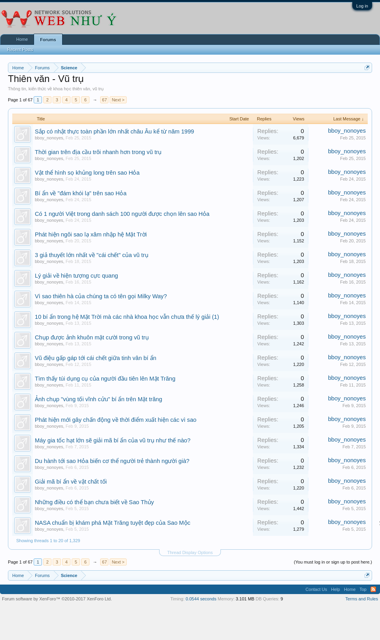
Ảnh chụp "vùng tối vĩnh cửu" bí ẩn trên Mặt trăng (98, 399)
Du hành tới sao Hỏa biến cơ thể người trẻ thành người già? (112, 461)
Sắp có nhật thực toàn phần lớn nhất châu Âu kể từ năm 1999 (114, 131)
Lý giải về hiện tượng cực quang (76, 275)
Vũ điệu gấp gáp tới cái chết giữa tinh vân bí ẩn (95, 358)
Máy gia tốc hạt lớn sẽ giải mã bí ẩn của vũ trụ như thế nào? (112, 440)
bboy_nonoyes (49, 137)
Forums (48, 39)
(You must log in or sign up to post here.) (333, 562)
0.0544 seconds (201, 598)
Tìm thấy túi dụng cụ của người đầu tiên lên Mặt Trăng (105, 378)
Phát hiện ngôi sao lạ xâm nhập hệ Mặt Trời (91, 234)
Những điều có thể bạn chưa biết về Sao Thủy (94, 502)
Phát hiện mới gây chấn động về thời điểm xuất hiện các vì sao (115, 420)
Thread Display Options (190, 552)
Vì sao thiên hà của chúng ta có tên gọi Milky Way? (101, 296)
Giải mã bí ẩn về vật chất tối (71, 481)
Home (22, 39)
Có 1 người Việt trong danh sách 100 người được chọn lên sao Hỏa (122, 214)
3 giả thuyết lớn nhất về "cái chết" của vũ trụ (91, 255)
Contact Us (316, 589)
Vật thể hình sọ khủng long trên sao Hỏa (87, 173)
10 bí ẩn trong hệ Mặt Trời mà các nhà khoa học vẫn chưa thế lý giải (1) (127, 317)
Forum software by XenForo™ (57, 598)
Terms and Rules (361, 598)
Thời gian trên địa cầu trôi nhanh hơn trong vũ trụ (98, 152)
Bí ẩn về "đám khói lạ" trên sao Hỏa (81, 193)
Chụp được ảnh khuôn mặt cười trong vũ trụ (92, 337)
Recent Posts (20, 49)
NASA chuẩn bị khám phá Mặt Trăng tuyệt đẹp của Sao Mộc (112, 523)
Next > (118, 99)
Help (335, 589)
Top (363, 589)
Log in (362, 6)
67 (104, 99)
